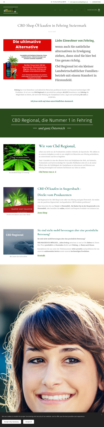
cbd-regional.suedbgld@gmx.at (79, 2)
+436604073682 (96, 2)
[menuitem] (63, 10)
